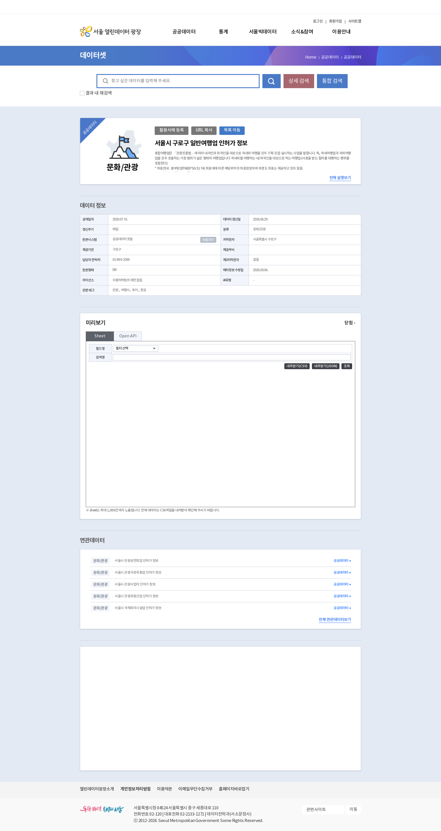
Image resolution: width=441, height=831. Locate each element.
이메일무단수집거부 (195, 789)
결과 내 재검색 (99, 93)
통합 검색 (332, 81)
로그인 (318, 21)
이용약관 (164, 789)
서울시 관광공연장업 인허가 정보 (136, 561)
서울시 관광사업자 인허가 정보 (135, 584)
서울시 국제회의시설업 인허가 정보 (138, 608)
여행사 (125, 290)
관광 (115, 290)
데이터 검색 (271, 81)
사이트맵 (354, 21)
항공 (143, 290)
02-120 (155, 814)
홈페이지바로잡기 (234, 789)
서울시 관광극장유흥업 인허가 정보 (138, 572)
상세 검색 (299, 81)
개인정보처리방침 (135, 789)
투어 (135, 290)
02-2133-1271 (192, 814)
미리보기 (220, 323)
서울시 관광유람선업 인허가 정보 (136, 596)
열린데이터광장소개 (97, 789)
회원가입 (335, 21)
